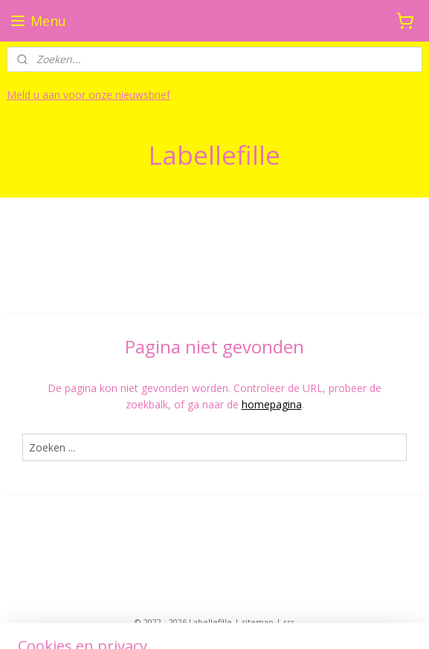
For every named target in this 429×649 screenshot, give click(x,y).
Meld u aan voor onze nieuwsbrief (88, 95)
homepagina (272, 404)
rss (288, 621)
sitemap (258, 621)
